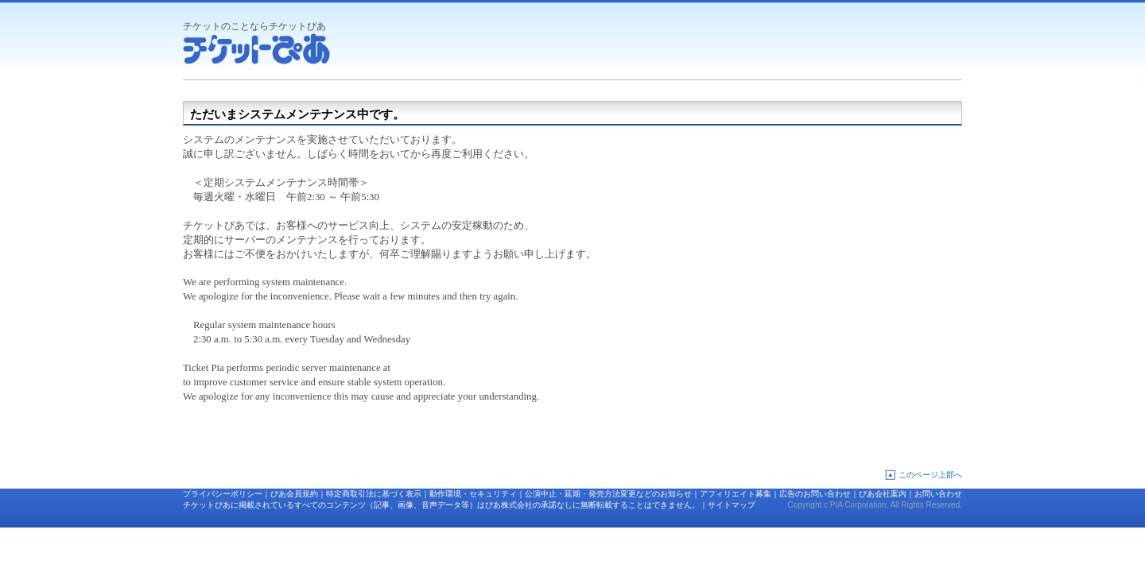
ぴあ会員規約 (294, 493)
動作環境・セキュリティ (473, 493)
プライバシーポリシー (222, 493)
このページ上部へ (930, 474)
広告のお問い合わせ (815, 493)
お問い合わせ (938, 493)
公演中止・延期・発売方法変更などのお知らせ (608, 493)
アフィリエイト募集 (735, 493)
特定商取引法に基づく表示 (373, 493)
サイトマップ (731, 504)
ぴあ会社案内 (882, 493)
